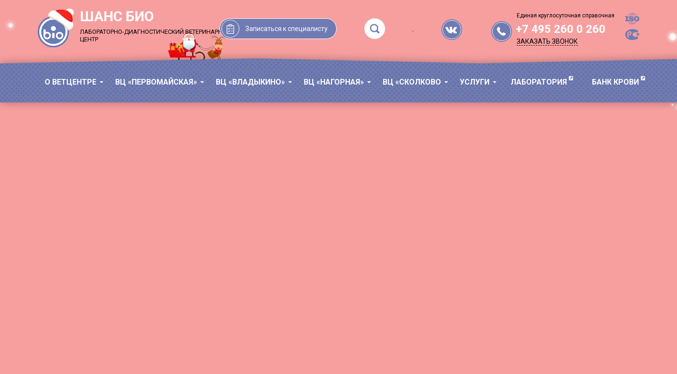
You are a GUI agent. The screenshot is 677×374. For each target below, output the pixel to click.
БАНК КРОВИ (615, 82)
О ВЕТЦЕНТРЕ (70, 82)
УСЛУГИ (474, 82)
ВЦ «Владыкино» (250, 82)
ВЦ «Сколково (412, 82)
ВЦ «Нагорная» (334, 82)
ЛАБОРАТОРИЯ (539, 82)
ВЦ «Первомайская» (156, 82)
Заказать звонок (547, 41)
